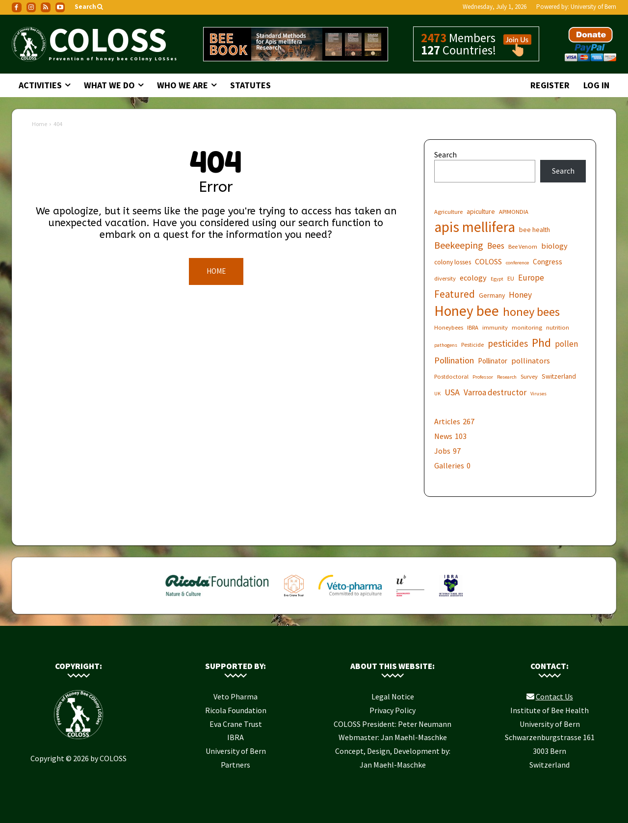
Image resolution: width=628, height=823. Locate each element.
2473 (433, 38)
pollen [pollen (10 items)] (566, 344)
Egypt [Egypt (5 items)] (497, 279)
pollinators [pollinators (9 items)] (530, 360)
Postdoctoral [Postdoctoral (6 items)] (451, 376)
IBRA (235, 737)
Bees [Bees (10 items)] (495, 246)
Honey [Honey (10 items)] (520, 295)
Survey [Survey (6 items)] (529, 376)
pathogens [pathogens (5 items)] (445, 345)
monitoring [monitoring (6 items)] (527, 327)
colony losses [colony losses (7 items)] (452, 261)
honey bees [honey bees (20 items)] (531, 312)
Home (39, 124)
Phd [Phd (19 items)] (541, 342)
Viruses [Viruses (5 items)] (538, 393)
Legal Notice (392, 696)
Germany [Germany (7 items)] (492, 295)
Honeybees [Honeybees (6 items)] (448, 327)
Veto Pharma (235, 696)
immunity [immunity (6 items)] (495, 327)
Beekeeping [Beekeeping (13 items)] (458, 245)
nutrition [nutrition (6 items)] (557, 327)
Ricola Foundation (235, 710)
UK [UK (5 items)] (437, 393)
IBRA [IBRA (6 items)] (472, 327)
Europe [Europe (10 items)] (531, 278)
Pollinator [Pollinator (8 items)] (492, 360)
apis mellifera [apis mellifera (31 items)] (474, 227)
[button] (90, 7)
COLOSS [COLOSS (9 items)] (488, 261)
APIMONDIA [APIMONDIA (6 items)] (513, 211)
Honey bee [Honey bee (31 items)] (466, 311)
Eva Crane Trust (235, 724)
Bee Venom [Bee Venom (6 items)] (522, 246)
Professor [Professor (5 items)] (482, 377)
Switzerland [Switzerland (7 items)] (559, 376)
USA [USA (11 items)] (452, 392)
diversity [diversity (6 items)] (445, 278)
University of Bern (593, 6)
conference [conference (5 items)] (517, 262)
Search (445, 154)
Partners (235, 765)
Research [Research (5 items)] (507, 377)
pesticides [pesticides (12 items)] (508, 343)
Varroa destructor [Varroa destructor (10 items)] (495, 392)
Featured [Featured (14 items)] (454, 294)
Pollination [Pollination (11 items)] (454, 360)
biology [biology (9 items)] (554, 246)
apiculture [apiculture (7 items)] (481, 211)
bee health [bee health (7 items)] (534, 229)
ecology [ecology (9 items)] (473, 278)
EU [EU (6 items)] (510, 278)
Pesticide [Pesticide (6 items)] (472, 344)
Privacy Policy (392, 710)
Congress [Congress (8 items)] (547, 261)
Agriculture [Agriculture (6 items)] (448, 211)
